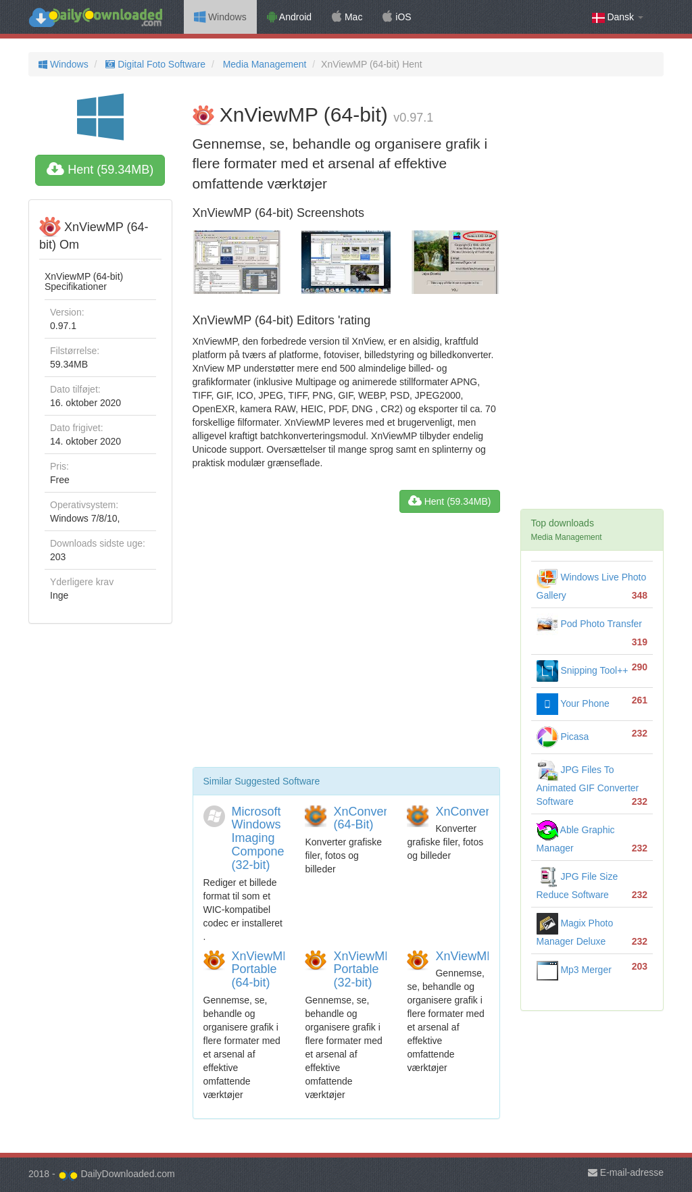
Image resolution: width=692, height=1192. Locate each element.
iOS (396, 16)
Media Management (263, 64)
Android (289, 16)
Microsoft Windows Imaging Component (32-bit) (263, 838)
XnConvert (464, 811)
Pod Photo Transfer (590, 623)
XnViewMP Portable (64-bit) (261, 969)
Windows (220, 16)
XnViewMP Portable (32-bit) (362, 969)
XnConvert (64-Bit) (362, 818)
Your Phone (573, 703)
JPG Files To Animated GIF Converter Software (588, 785)
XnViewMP (465, 956)
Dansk (617, 17)
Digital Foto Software (154, 64)
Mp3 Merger (574, 969)
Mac (347, 16)
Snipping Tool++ (582, 670)
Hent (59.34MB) (100, 169)
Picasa (563, 736)
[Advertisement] (346, 645)
